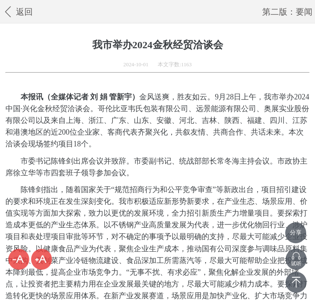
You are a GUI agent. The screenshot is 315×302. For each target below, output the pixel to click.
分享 (296, 232)
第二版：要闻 (287, 11)
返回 (17, 11)
